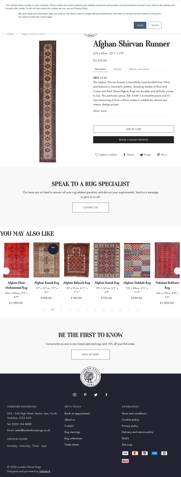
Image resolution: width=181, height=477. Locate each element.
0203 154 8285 (22, 424)
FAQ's (125, 438)
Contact (69, 426)
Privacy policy (130, 426)
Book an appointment (77, 413)
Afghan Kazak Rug (46, 283)
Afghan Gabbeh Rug (137, 283)
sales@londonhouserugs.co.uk (32, 430)
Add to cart (133, 129)
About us (70, 419)
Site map (127, 444)
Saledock (44, 471)
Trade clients (72, 444)
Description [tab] (100, 69)
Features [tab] (117, 69)
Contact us (90, 207)
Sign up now (90, 354)
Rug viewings (72, 432)
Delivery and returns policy (137, 432)
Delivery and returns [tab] (139, 69)
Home (10, 33)
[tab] (44, 309)
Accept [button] (140, 25)
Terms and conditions (134, 413)
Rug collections (73, 438)
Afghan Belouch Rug (76, 283)
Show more (100, 111)
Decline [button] (155, 25)
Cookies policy (130, 419)
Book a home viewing (133, 139)
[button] (47, 101)
